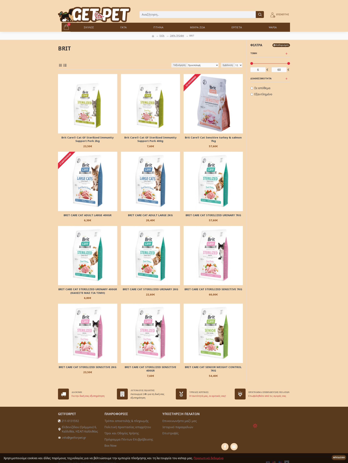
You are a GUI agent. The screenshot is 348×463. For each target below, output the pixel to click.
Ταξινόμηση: (179, 65)
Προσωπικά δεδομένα (208, 458)
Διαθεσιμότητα (261, 78)
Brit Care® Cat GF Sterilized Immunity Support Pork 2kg (87, 139)
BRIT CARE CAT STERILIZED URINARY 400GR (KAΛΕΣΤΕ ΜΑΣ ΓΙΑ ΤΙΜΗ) (87, 291)
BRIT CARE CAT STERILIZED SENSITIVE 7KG (213, 289)
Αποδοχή (339, 457)
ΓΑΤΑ (162, 35)
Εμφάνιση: (228, 65)
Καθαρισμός (282, 45)
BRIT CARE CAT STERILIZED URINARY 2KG (150, 289)
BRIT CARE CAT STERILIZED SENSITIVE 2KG (87, 367)
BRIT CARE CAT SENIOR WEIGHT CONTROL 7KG (213, 368)
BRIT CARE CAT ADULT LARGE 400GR (87, 215)
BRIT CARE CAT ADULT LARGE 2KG (150, 215)
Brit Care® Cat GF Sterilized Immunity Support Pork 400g (150, 139)
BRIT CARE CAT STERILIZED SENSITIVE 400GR (150, 368)
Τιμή (253, 53)
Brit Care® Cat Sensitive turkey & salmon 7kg (213, 139)
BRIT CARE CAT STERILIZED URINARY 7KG (213, 215)
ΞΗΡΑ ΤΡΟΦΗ (177, 35)
